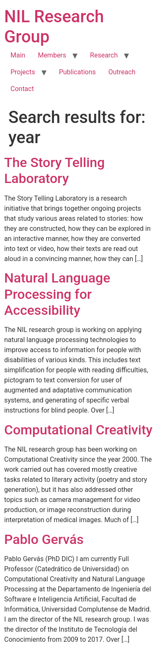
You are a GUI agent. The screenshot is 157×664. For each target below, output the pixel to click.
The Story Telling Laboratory (54, 170)
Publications (77, 72)
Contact (22, 89)
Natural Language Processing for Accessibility (57, 294)
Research (104, 55)
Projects (22, 72)
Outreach (122, 72)
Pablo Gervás (44, 539)
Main (17, 55)
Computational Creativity (78, 430)
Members (52, 55)
